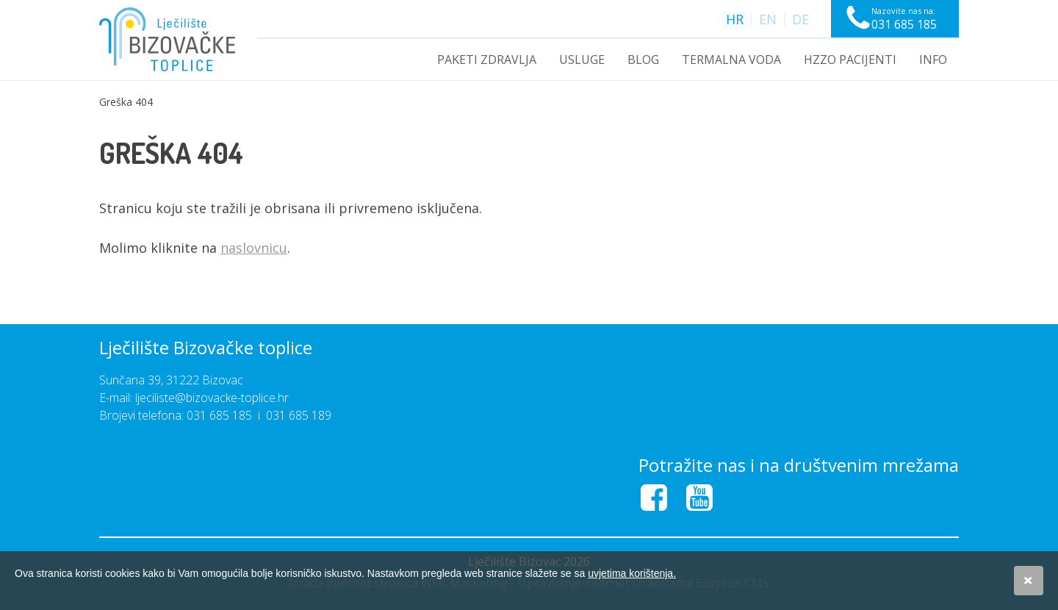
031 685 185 (219, 415)
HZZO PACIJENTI (850, 59)
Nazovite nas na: (904, 18)
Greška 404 (126, 102)
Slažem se (1028, 580)
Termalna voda (731, 59)
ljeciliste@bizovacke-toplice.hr (212, 398)
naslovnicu (253, 247)
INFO (933, 59)
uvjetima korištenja (632, 573)
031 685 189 (298, 415)
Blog (643, 59)
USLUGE (582, 59)
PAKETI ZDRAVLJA (486, 59)
